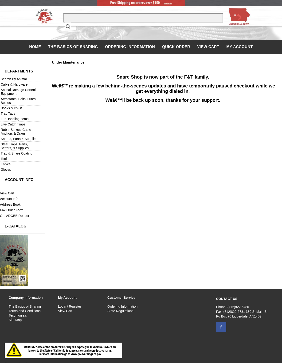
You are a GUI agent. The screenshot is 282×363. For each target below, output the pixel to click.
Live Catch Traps (13, 124)
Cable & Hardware (14, 84)
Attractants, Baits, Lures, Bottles (19, 101)
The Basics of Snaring (73, 47)
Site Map (15, 320)
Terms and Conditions (24, 311)
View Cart (208, 47)
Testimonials (18, 315)
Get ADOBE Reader (14, 216)
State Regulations (120, 311)
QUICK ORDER (176, 47)
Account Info (9, 199)
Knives (6, 164)
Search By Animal (14, 79)
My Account (239, 47)
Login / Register (69, 306)
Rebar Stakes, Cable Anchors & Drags (16, 131)
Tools (4, 159)
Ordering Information (130, 47)
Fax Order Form (12, 210)
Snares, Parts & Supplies (19, 139)
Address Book (10, 204)
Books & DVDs (12, 108)
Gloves (6, 169)
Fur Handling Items (14, 119)
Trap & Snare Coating (16, 153)
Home (35, 47)
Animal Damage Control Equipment (18, 91)
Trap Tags (8, 113)
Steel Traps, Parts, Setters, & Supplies (15, 146)
